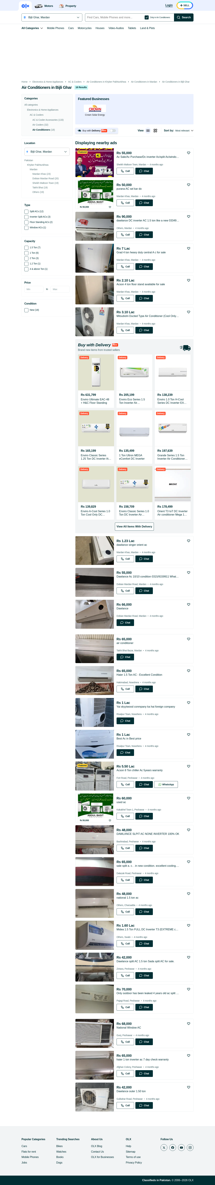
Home (25, 82)
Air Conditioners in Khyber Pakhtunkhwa (106, 82)
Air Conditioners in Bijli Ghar (175, 82)
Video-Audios (116, 28)
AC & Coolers (75, 82)
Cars (71, 28)
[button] (96, 131)
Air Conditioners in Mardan (144, 82)
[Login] (169, 5)
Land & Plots (147, 28)
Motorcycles (85, 28)
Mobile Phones (55, 28)
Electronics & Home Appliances (47, 82)
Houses (100, 28)
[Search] (184, 17)
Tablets (132, 28)
